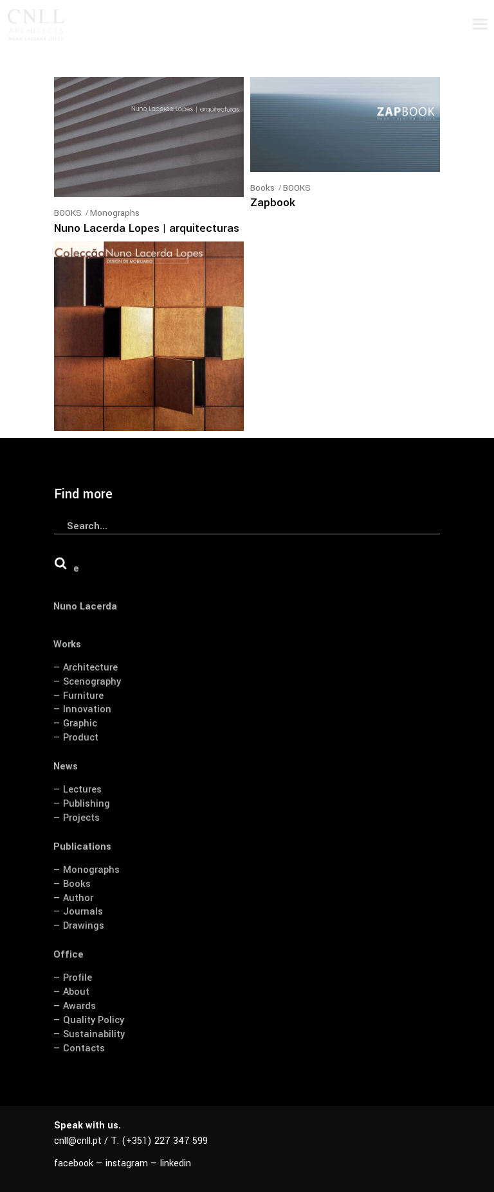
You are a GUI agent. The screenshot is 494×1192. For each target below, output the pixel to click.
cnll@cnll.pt (78, 1141)
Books (262, 188)
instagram (126, 1163)
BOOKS (68, 213)
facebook (73, 1163)
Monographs (115, 213)
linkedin (175, 1163)
